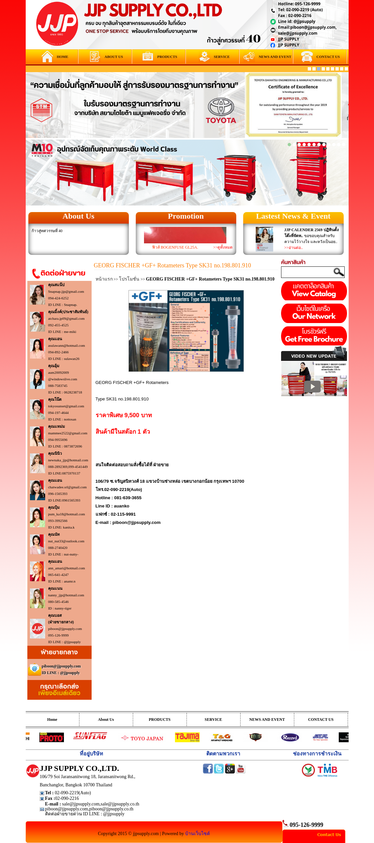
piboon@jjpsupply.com (65, 629)
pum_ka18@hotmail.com (66, 514)
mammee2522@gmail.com (67, 433)
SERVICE (213, 719)
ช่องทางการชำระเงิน (317, 753)
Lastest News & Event (293, 216)
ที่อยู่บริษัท (91, 753)
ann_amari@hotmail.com (66, 568)
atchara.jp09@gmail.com (66, 318)
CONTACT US (320, 719)
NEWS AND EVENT (267, 719)
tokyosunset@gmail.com (66, 406)
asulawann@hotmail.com (66, 345)
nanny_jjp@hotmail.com (66, 595)
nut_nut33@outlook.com (66, 541)
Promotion (186, 216)
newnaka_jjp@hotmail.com (68, 460)
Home (52, 719)
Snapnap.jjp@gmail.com (66, 291)
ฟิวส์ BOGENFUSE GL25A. (175, 247)
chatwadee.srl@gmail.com (67, 487)
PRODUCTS (159, 719)
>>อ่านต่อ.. (293, 247)
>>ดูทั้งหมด (223, 247)
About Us (79, 216)
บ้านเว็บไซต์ (197, 833)
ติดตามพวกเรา (223, 753)
